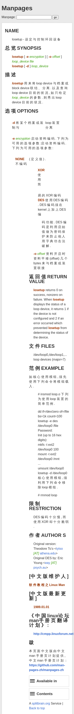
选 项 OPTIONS (21, 111)
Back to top (37, 708)
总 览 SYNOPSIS (23, 48)
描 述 (10, 74)
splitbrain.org (41, 703)
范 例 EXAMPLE (46, 368)
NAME (12, 30)
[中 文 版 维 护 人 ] (48, 576)
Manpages (17, 8)
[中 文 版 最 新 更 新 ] (47, 596)
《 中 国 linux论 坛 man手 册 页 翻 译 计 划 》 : (49, 620)
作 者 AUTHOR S (47, 535)
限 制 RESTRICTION (45, 506)
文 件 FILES (41, 346)
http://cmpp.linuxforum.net (54, 633)
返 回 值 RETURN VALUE (48, 279)
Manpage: (9, 17)
